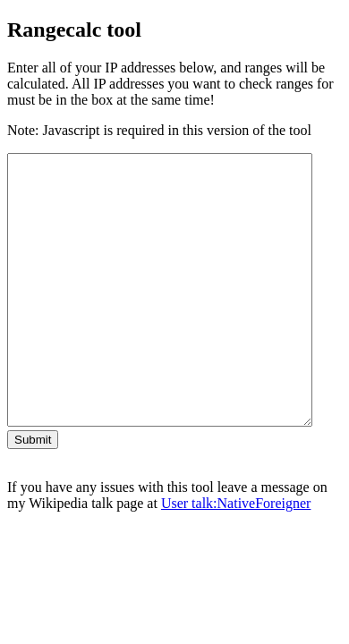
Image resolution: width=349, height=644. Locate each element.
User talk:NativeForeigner (236, 556)
